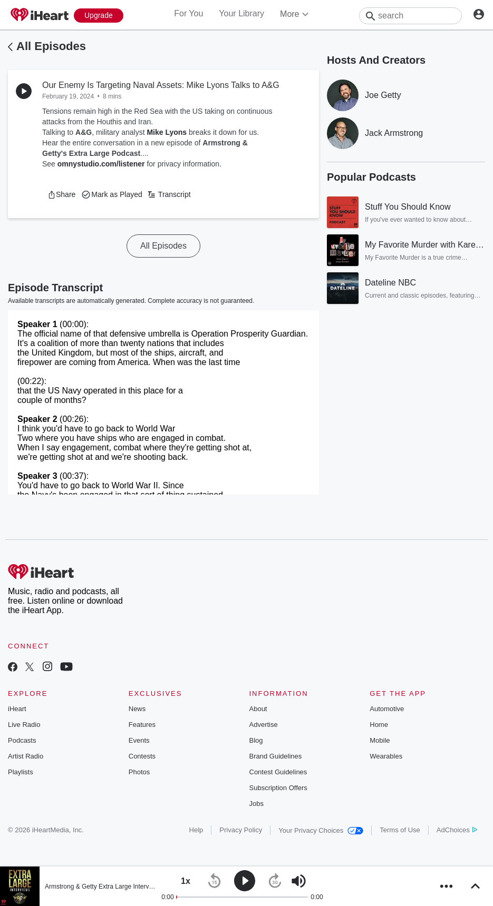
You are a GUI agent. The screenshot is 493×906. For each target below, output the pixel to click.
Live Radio (24, 724)
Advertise (263, 724)
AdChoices (457, 830)
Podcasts (22, 740)
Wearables (386, 756)
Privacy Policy (240, 830)
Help (196, 830)
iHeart (17, 709)
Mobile (380, 740)
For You (188, 13)
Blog (256, 740)
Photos (139, 772)
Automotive (387, 709)
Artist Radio (25, 756)
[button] (61, 194)
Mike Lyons (167, 132)
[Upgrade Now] (98, 15)
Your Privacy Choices (320, 830)
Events (139, 740)
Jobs (256, 803)
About (258, 709)
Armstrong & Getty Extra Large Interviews (103, 886)
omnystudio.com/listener (101, 164)
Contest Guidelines (278, 772)
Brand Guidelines (275, 756)
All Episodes (51, 46)
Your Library (241, 13)
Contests (142, 756)
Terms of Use (400, 830)
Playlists (20, 772)
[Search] (410, 15)
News (137, 709)
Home (379, 724)
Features (142, 724)
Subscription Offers (278, 788)
